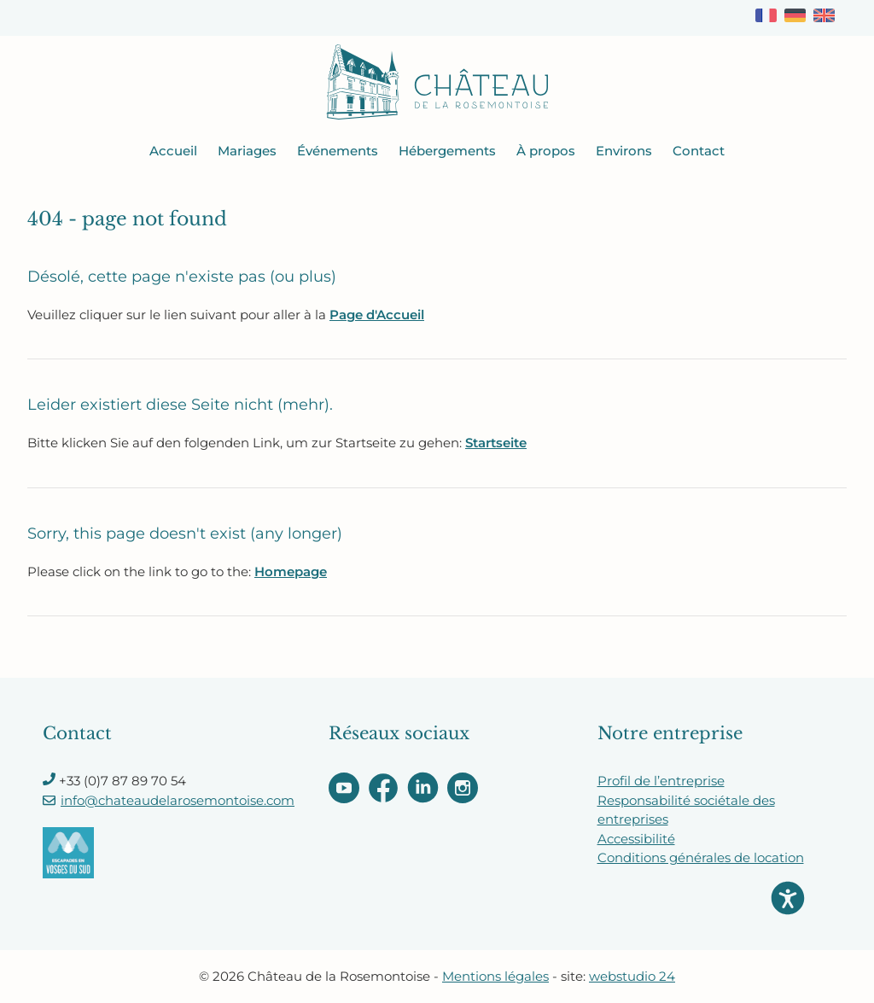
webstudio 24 (632, 976)
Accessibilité (636, 839)
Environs (624, 151)
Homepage (290, 571)
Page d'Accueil (376, 314)
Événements (337, 151)
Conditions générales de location (700, 857)
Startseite (496, 442)
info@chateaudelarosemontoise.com (177, 800)
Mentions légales (495, 976)
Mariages (247, 151)
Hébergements (447, 151)
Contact (699, 151)
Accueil (173, 151)
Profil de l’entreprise (661, 781)
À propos (545, 151)
